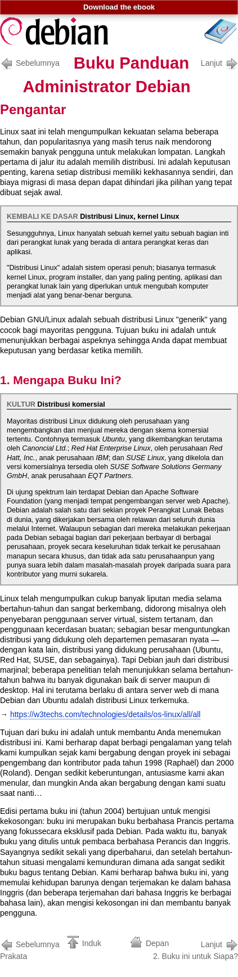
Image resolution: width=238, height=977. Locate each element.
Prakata (32, 949)
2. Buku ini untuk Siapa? (195, 949)
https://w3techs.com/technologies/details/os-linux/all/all (105, 714)
